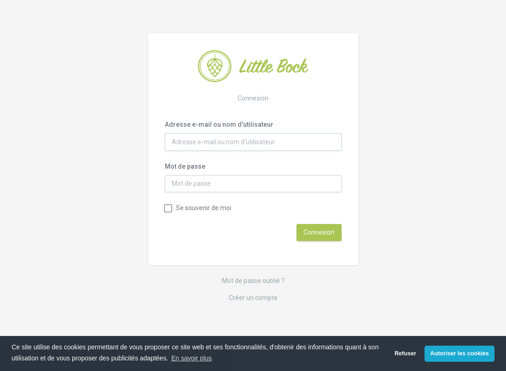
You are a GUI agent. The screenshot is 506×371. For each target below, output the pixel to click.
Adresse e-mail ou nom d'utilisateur (219, 124)
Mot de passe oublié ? (253, 280)
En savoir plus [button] (191, 358)
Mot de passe (185, 166)
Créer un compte (253, 297)
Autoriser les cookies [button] (459, 353)
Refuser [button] (405, 353)
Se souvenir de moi (203, 208)
